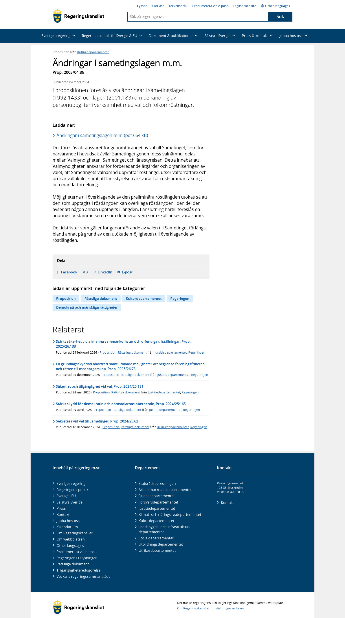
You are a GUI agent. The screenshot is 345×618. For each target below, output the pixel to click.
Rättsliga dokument (100, 298)
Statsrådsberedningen (157, 483)
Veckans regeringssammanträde (83, 576)
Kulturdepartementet (93, 52)
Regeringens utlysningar (77, 557)
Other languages (275, 6)
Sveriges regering (71, 483)
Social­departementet (156, 538)
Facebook (69, 272)
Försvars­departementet (158, 502)
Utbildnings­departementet (161, 544)
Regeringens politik (72, 489)
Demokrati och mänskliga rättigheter (87, 307)
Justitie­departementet (157, 508)
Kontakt (63, 514)
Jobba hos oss (68, 520)
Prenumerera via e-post (210, 6)
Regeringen (179, 298)
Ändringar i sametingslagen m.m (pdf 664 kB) (102, 135)
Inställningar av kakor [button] (228, 608)
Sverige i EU (66, 495)
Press (61, 508)
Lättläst (158, 6)
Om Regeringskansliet (75, 533)
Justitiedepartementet (170, 352)
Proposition (66, 298)
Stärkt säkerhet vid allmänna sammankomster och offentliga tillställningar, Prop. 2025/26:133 (123, 344)
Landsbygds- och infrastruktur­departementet (164, 529)
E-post (127, 272)
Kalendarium (67, 526)
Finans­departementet (157, 495)
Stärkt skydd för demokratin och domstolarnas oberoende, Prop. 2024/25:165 (121, 403)
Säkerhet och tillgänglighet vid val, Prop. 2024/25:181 (99, 386)
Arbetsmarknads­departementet (165, 489)
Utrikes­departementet (157, 550)
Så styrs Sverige (70, 502)
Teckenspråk (178, 6)
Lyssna (142, 6)
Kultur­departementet (156, 520)
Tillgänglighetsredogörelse (79, 570)
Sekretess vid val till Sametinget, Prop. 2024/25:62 (97, 421)
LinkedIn (105, 272)
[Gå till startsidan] (79, 16)
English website (244, 6)
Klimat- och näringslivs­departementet (170, 514)
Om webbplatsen (71, 539)
